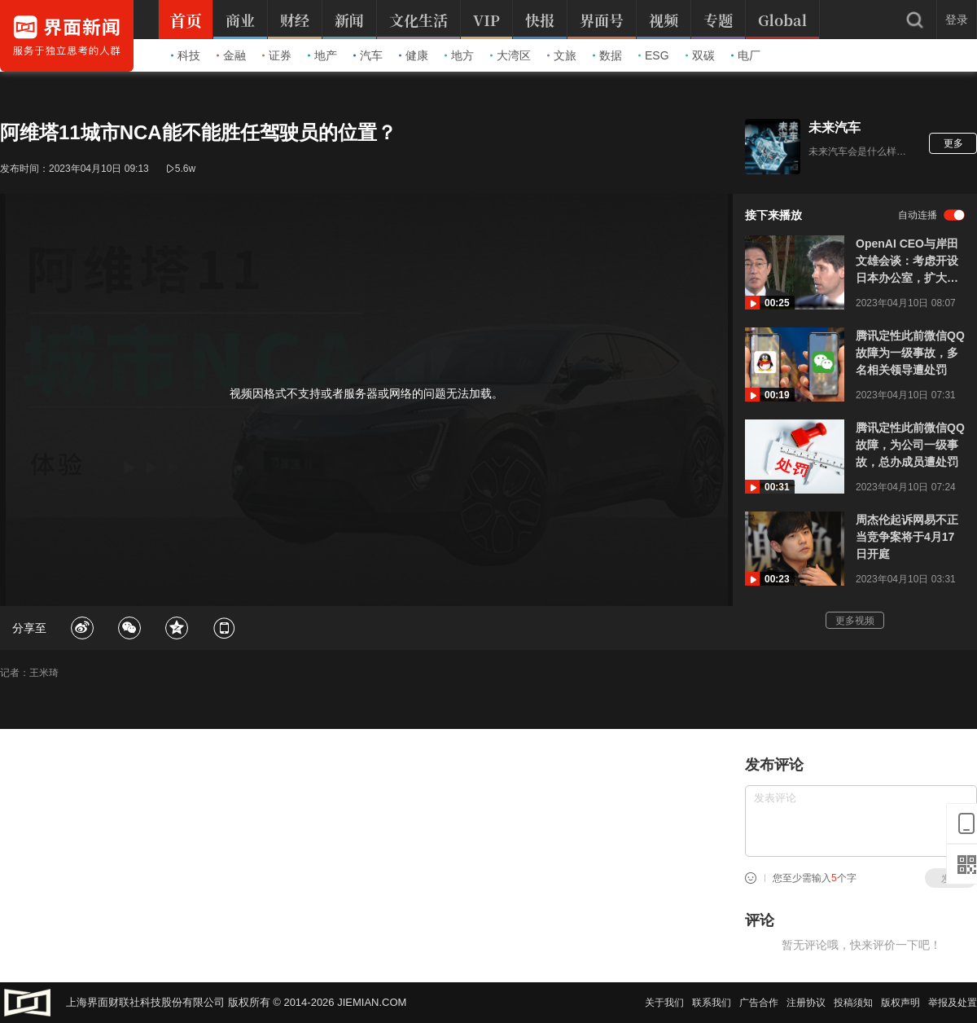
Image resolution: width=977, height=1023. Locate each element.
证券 (276, 55)
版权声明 (900, 1002)
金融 (231, 55)
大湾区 (510, 55)
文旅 (561, 55)
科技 (185, 55)
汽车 (368, 55)
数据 (607, 55)
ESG (653, 55)
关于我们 (664, 1002)
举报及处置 (952, 1002)
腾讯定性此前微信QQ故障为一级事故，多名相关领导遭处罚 (910, 352)
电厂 (745, 55)
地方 (459, 55)
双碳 (700, 55)
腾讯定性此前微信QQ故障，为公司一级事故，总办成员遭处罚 (910, 444)
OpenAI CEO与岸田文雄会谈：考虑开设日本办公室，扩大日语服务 (907, 262)
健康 (413, 55)
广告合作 (758, 1002)
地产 (322, 55)
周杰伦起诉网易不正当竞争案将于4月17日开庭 (907, 536)
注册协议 (806, 1002)
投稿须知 (853, 1002)
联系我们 (711, 1002)
